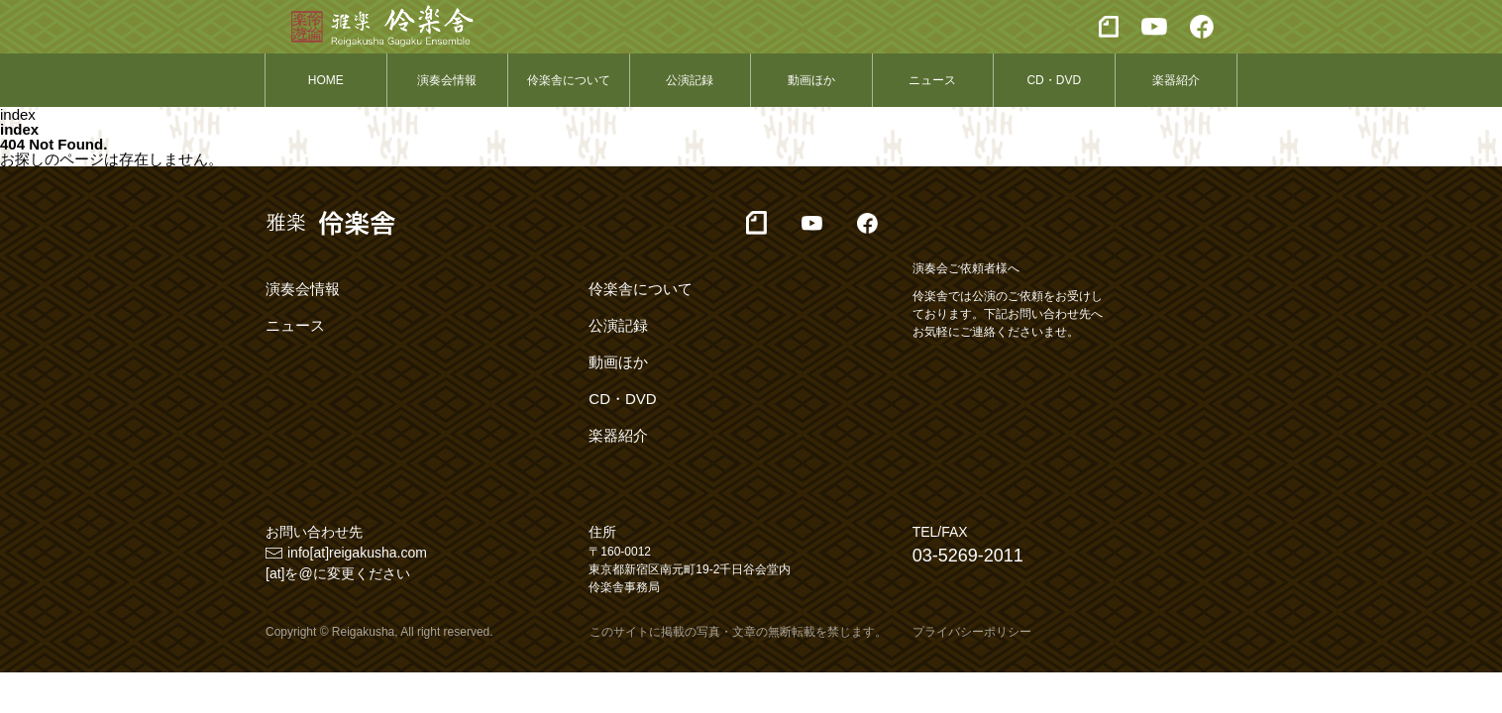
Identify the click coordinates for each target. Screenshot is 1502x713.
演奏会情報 (447, 80)
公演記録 (689, 80)
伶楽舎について (568, 80)
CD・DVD (1053, 80)
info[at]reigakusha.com (357, 552)
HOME (326, 80)
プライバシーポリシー (971, 632)
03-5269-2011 (967, 555)
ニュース (932, 80)
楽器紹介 (1176, 80)
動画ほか (811, 80)
